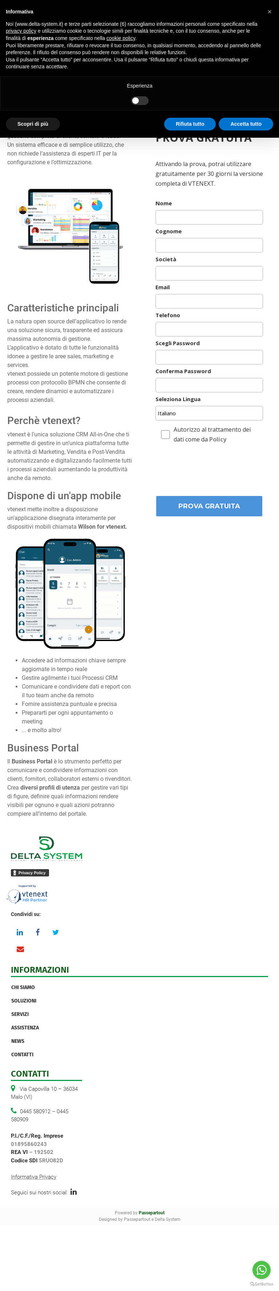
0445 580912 (35, 1111)
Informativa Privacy (33, 1177)
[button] (269, 11)
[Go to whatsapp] (261, 1270)
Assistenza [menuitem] (25, 1028)
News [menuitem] (17, 1041)
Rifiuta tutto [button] (190, 124)
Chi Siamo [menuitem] (23, 987)
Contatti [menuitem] (22, 1055)
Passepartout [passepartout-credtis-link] (152, 1212)
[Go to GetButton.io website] (261, 1284)
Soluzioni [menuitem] (23, 1001)
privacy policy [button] (21, 31)
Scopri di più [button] (32, 124)
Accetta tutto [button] (246, 124)
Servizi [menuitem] (20, 1014)
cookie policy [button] (120, 38)
